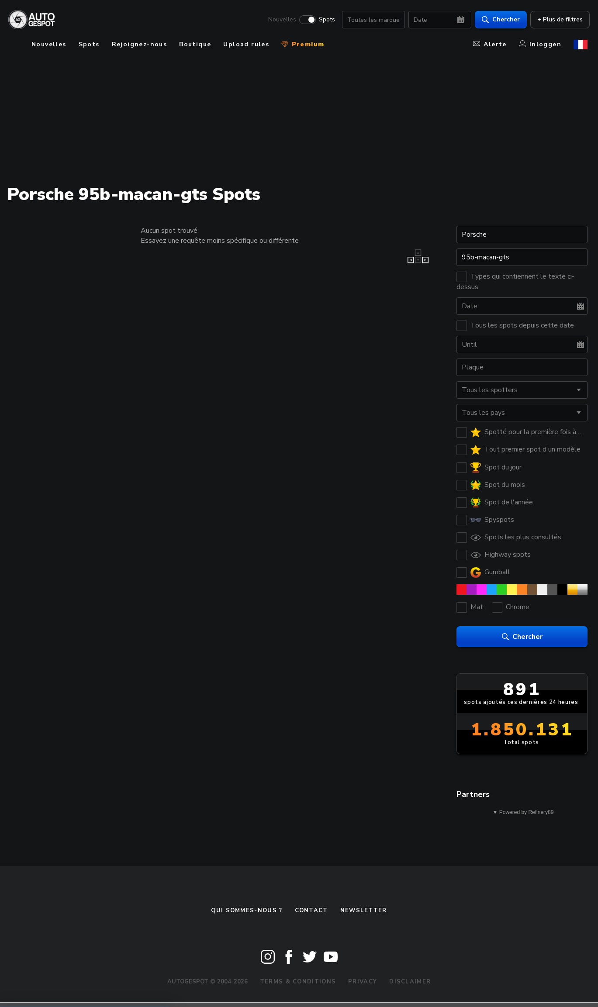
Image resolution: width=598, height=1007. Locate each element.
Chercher (499, 20)
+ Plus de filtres (558, 20)
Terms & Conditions (298, 982)
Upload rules (246, 44)
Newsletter (363, 910)
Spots (325, 20)
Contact (311, 910)
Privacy (362, 982)
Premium (302, 44)
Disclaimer (410, 982)
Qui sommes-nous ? (246, 910)
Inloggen (540, 44)
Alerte (489, 44)
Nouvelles (280, 20)
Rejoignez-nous (139, 44)
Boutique (195, 44)
